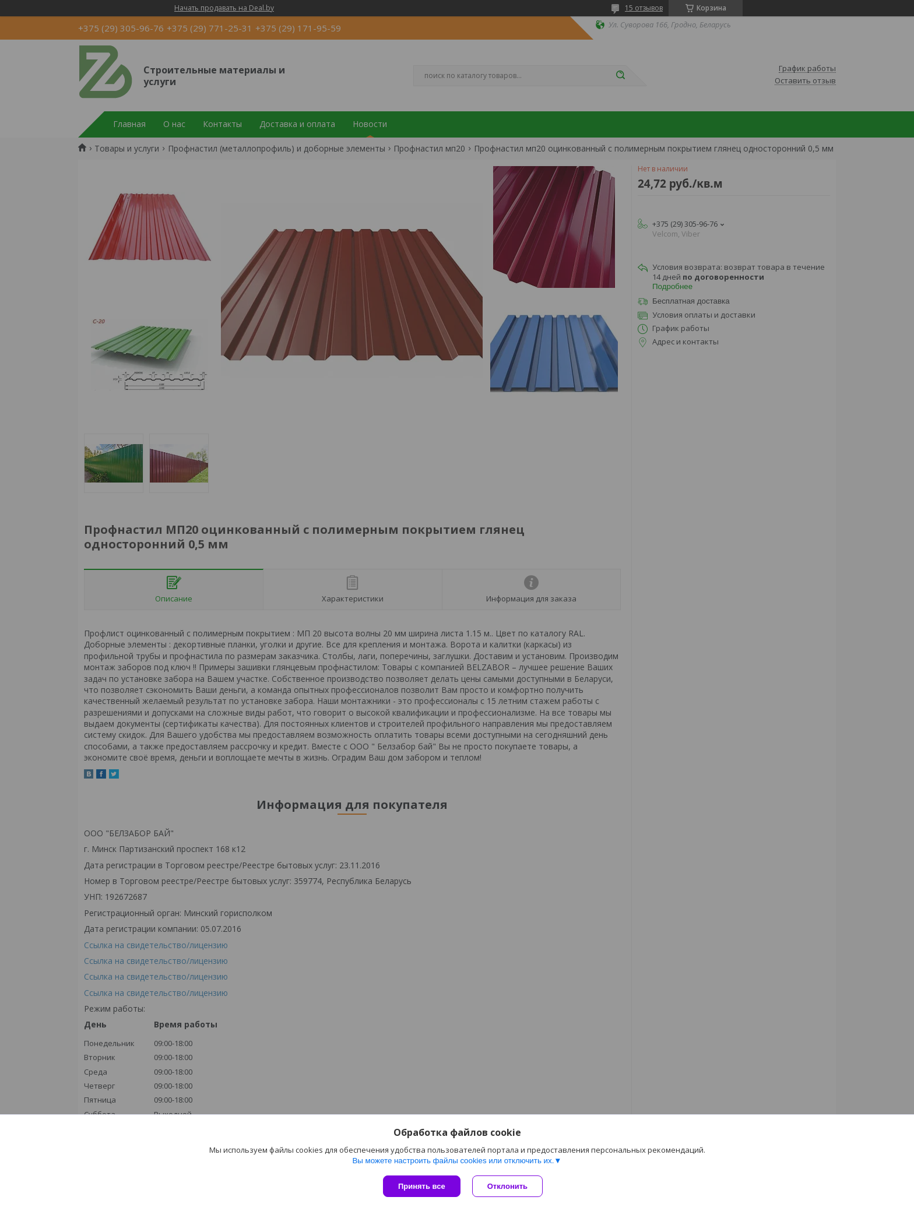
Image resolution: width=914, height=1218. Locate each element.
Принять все (421, 1186)
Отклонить (507, 1186)
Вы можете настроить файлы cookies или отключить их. (453, 1160)
